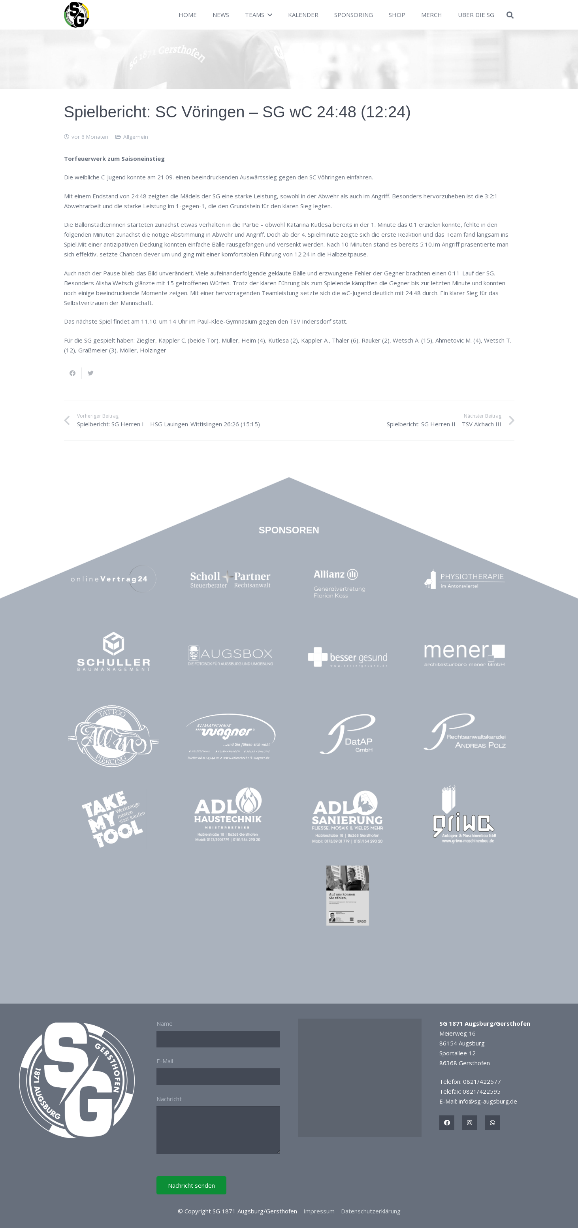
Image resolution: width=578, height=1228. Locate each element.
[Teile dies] (73, 373)
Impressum (319, 1211)
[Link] (77, 15)
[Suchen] (510, 15)
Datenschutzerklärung (371, 1211)
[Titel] (446, 1122)
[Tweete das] (91, 373)
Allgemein (135, 136)
